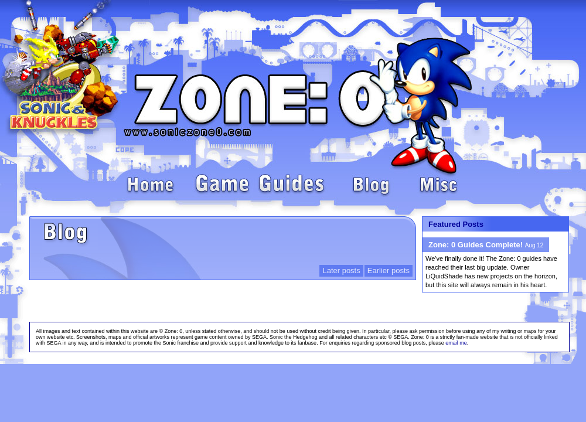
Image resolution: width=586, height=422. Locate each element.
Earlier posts (388, 270)
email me (456, 343)
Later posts (341, 270)
